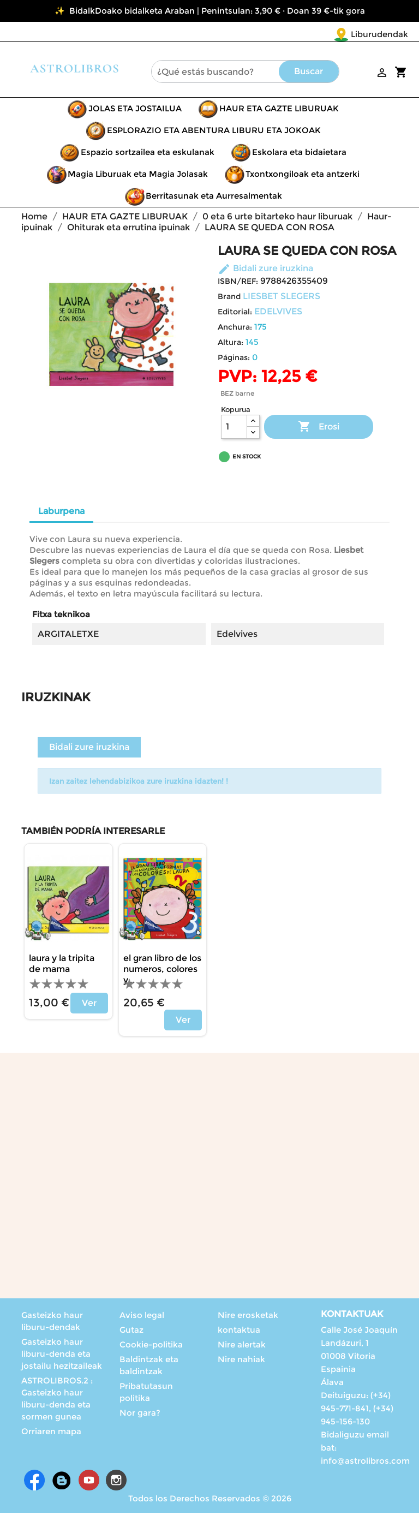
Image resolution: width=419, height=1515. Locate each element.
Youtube (89, 1482)
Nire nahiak (241, 1361)
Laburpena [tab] (61, 513)
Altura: (230, 344)
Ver (89, 1005)
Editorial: (235, 314)
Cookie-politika (151, 1346)
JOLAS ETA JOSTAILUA (135, 110)
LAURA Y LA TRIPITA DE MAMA (61, 965)
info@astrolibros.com (365, 1463)
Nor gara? (139, 1415)
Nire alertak (242, 1346)
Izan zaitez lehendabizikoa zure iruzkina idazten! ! (138, 783)
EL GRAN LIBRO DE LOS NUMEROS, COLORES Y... (162, 971)
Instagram (116, 1482)
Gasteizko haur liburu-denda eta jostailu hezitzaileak (61, 1356)
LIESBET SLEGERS (281, 298)
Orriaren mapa (51, 1433)
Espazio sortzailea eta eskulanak (147, 154)
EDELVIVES (278, 313)
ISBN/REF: (238, 283)
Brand (229, 298)
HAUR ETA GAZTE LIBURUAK (279, 110)
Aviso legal (141, 1317)
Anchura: (235, 329)
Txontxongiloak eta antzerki (303, 176)
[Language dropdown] (385, 34)
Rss (61, 1482)
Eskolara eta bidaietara (299, 154)
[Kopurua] (234, 429)
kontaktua (239, 1332)
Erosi (318, 429)
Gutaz (131, 1332)
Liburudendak (315, 34)
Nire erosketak (248, 1317)
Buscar (308, 73)
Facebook (34, 1482)
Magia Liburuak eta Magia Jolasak (138, 176)
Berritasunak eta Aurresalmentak (214, 198)
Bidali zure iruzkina (265, 270)
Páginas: (234, 360)
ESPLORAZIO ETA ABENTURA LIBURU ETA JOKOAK (214, 132)
